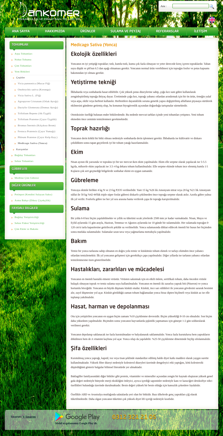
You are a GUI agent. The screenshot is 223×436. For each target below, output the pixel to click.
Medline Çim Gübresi (27, 177)
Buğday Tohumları (25, 155)
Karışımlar (22, 149)
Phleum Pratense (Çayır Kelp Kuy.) (38, 137)
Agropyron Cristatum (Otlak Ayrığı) (38, 101)
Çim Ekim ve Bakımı (26, 229)
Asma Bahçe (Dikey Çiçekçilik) (32, 200)
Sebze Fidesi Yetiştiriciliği (29, 223)
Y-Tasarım (29, 416)
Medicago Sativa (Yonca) (32, 143)
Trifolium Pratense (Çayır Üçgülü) (37, 119)
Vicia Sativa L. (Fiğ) (29, 95)
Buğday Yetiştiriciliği (27, 217)
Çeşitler (20, 77)
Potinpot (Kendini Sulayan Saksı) (33, 194)
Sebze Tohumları (24, 161)
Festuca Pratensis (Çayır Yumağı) (36, 131)
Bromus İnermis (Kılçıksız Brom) (37, 125)
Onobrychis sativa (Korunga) (34, 89)
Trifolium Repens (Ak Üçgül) (34, 113)
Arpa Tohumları (23, 53)
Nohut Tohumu (23, 59)
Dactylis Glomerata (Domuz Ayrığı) (38, 107)
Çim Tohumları (23, 65)
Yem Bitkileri (22, 71)
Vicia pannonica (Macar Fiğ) (34, 83)
